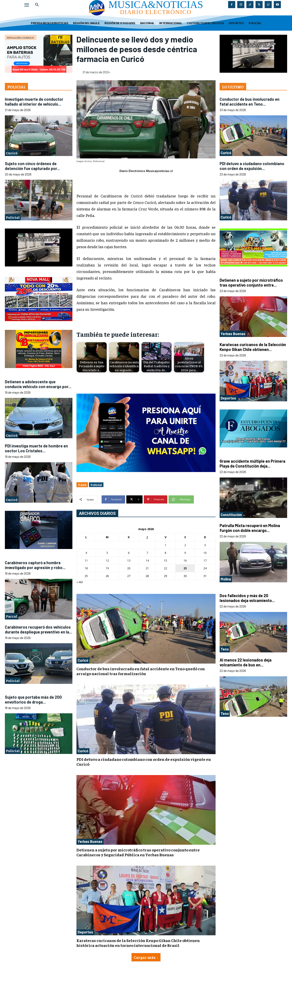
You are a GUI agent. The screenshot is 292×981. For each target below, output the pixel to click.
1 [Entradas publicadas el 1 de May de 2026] (165, 545)
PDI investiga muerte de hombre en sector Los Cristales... (36, 448)
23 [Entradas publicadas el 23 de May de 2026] (185, 568)
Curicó (11, 153)
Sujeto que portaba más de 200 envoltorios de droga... (33, 699)
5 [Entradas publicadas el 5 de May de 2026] (107, 553)
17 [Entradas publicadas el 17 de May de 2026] (205, 560)
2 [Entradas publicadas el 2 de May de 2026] (185, 545)
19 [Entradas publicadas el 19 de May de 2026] (107, 568)
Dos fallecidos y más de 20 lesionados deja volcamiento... (247, 598)
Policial (13, 217)
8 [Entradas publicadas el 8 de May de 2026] (165, 553)
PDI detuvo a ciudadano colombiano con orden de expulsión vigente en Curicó (143, 762)
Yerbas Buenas (90, 841)
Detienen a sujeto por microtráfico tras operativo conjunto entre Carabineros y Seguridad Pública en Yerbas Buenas (138, 852)
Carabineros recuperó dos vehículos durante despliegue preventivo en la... (38, 629)
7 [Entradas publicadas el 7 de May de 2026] (147, 553)
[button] (37, 5)
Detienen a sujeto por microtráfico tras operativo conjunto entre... (251, 282)
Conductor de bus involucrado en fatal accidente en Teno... (249, 101)
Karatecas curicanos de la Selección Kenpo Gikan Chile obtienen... (253, 347)
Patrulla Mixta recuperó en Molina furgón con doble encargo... (250, 528)
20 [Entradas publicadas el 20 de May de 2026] (128, 568)
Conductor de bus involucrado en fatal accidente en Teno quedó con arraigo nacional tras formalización (140, 671)
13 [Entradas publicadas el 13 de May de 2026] (128, 560)
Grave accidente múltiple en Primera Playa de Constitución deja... (252, 463)
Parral (11, 616)
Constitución (231, 514)
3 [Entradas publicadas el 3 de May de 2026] (205, 545)
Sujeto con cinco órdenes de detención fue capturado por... (32, 166)
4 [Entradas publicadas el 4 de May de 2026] (86, 553)
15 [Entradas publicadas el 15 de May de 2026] (165, 560)
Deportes (85, 932)
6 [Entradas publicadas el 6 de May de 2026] (129, 553)
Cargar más (146, 957)
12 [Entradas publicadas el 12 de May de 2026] (107, 560)
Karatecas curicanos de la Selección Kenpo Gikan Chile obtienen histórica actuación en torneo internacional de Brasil (138, 943)
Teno (225, 649)
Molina (226, 579)
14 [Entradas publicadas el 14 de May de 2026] (147, 560)
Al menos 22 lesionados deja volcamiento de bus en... (246, 662)
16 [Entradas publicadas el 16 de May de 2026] (185, 560)
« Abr (79, 582)
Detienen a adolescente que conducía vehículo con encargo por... (38, 384)
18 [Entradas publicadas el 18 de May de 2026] (86, 568)
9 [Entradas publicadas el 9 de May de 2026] (185, 553)
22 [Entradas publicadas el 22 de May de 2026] (165, 568)
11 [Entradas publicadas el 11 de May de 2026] (86, 560)
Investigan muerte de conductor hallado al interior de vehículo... (34, 101)
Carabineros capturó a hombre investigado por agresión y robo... (35, 565)
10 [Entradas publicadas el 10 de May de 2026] (205, 553)
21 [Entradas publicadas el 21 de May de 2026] (147, 568)
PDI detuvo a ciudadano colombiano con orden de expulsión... (252, 166)
